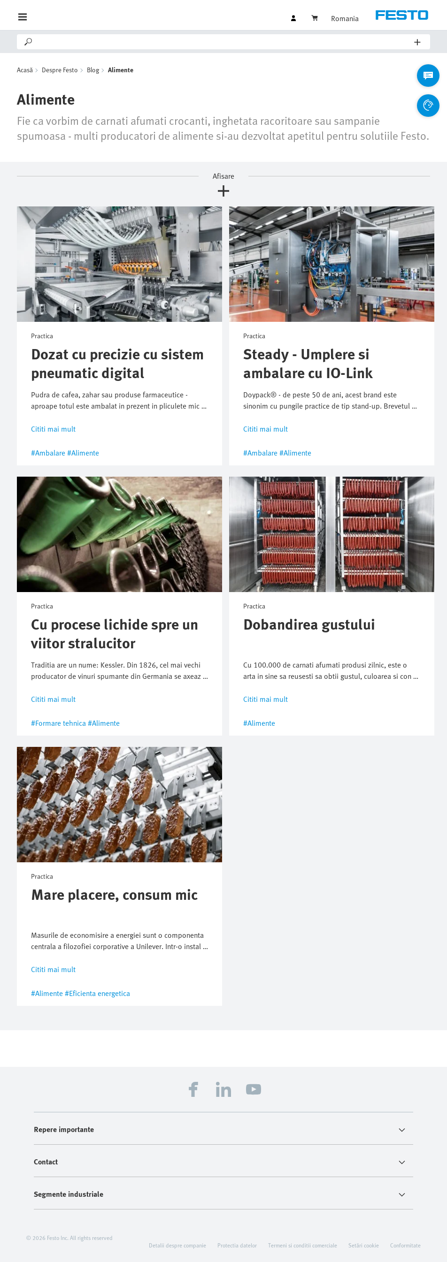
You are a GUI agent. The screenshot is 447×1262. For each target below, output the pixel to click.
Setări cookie (363, 1245)
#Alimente (83, 452)
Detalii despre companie (177, 1245)
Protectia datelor (237, 1245)
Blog (93, 70)
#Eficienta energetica (97, 993)
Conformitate (405, 1245)
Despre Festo (60, 70)
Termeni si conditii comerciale (302, 1245)
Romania (345, 18)
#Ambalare (48, 452)
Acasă (25, 70)
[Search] (224, 41)
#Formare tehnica (58, 723)
